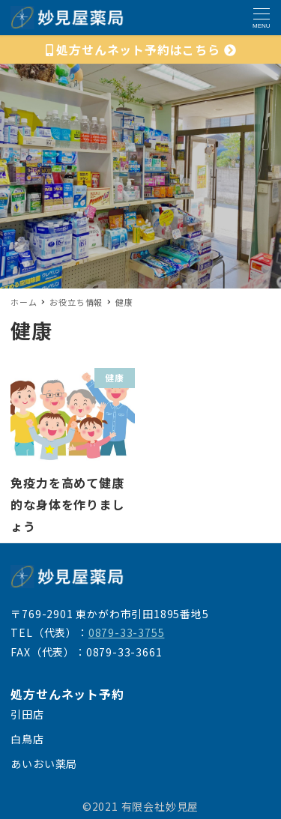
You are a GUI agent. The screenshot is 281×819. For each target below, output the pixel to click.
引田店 (26, 714)
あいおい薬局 (43, 763)
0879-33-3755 (126, 632)
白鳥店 (26, 738)
